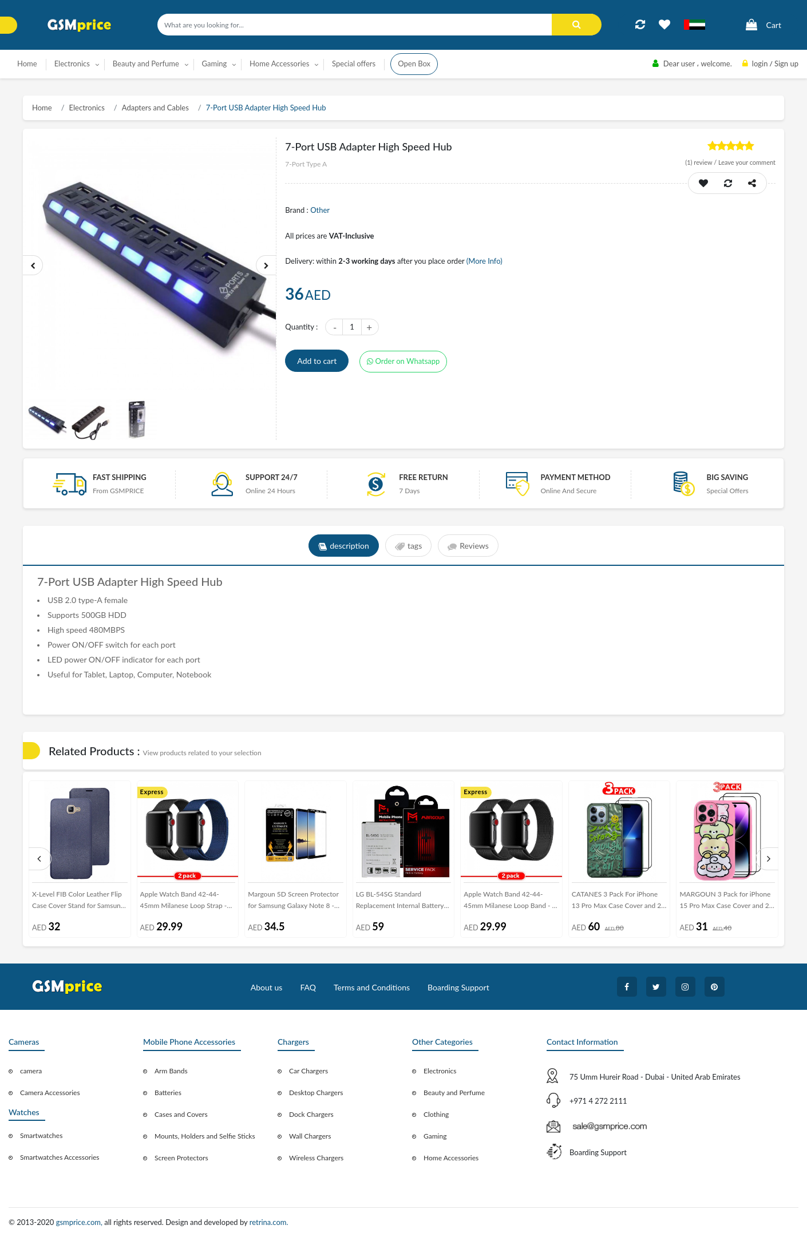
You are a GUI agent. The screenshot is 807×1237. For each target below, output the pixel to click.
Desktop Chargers (316, 1092)
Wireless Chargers (316, 1157)
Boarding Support (458, 987)
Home (27, 63)
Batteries (168, 1092)
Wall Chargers (310, 1136)
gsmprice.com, (80, 1222)
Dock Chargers (311, 1114)
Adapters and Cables (155, 107)
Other (320, 210)
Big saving (728, 477)
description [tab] (343, 546)
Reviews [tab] (468, 546)
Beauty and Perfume (454, 1092)
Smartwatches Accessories (60, 1157)
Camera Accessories (50, 1092)
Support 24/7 (272, 477)
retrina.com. (269, 1222)
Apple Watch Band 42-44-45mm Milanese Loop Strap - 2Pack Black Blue (183, 902)
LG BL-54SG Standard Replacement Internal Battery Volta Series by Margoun (400, 902)
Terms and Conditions (372, 987)
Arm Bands (171, 1070)
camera (31, 1070)
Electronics (87, 107)
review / (701, 162)
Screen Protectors (181, 1157)
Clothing (436, 1114)
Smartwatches (41, 1135)
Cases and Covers (181, 1114)
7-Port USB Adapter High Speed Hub (266, 107)
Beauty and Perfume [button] (146, 63)
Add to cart (317, 361)
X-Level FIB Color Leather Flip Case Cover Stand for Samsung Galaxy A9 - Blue (78, 902)
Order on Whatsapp (403, 361)
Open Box (414, 63)
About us (267, 987)
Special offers (353, 63)
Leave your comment (747, 162)
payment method (575, 477)
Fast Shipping (120, 477)
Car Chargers (308, 1070)
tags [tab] (408, 546)
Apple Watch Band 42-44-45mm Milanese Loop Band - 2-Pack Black (511, 902)
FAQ (308, 987)
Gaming (435, 1136)
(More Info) (484, 260)
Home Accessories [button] (279, 63)
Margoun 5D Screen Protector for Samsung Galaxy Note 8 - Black (293, 902)
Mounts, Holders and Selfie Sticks (205, 1136)
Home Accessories (451, 1157)
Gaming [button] (214, 63)
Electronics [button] (72, 63)
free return (423, 477)
